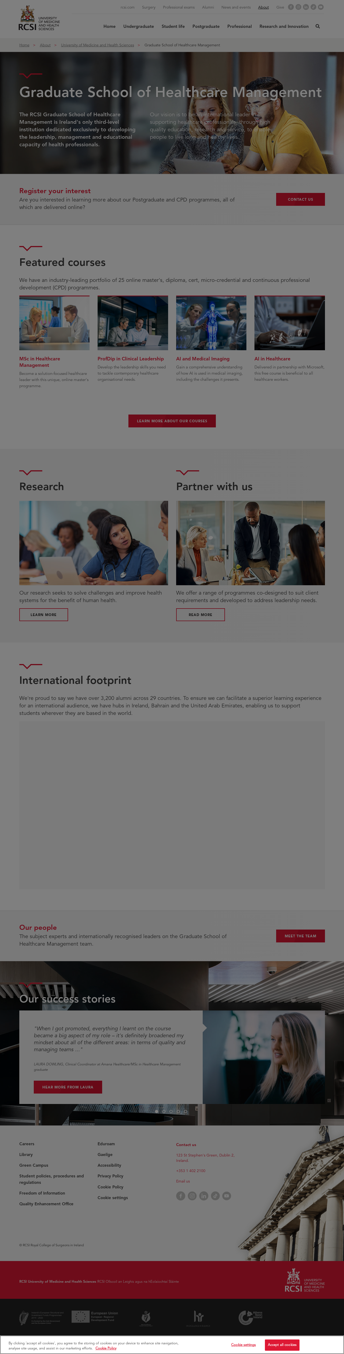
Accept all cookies (282, 1347)
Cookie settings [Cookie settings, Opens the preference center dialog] (243, 1347)
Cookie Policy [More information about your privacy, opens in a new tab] (105, 1350)
